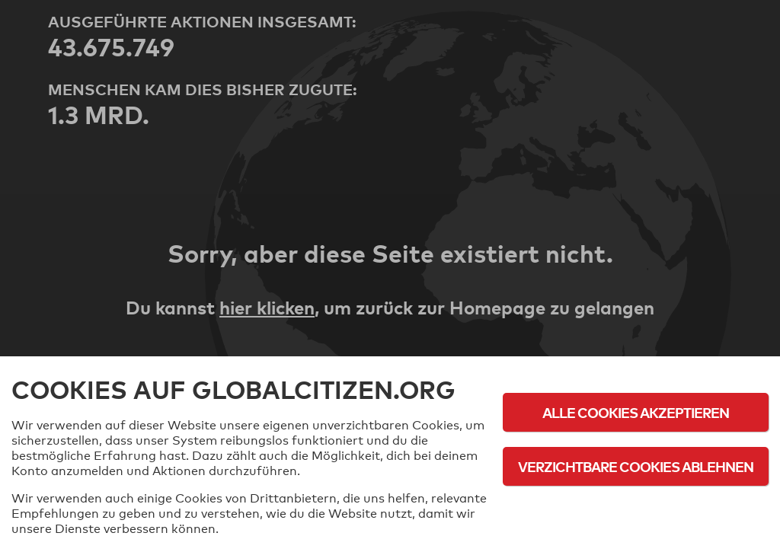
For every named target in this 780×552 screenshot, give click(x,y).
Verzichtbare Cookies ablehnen (635, 466)
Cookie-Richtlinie (636, 508)
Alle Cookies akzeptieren (635, 412)
